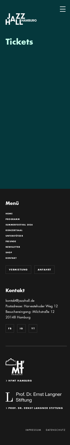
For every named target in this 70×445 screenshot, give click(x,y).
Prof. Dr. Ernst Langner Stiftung (35, 408)
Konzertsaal (14, 230)
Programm (12, 219)
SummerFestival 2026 (19, 224)
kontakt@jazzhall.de (20, 300)
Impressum (33, 429)
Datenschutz (56, 429)
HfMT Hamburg (20, 380)
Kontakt (11, 258)
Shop (9, 252)
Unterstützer (14, 236)
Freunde (11, 241)
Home (9, 213)
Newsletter (13, 247)
